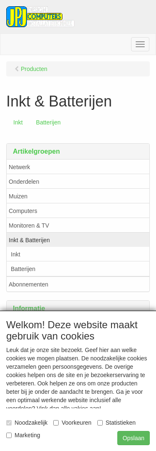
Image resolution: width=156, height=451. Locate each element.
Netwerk (19, 167)
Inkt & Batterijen (29, 240)
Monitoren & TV (29, 225)
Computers (23, 211)
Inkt (18, 122)
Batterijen (48, 122)
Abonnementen (28, 284)
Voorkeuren (72, 422)
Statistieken (116, 422)
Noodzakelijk (26, 422)
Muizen (18, 196)
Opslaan (133, 438)
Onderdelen (24, 181)
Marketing (23, 435)
